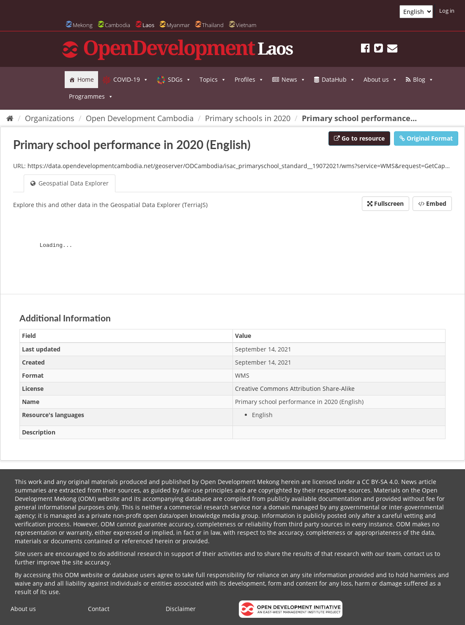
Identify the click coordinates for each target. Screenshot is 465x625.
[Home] (10, 118)
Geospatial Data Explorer (69, 183)
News (294, 79)
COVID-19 (130, 79)
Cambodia (117, 25)
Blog (423, 79)
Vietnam (246, 25)
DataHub (338, 79)
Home (85, 79)
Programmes (91, 96)
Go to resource (359, 138)
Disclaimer (181, 609)
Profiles (249, 79)
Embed (432, 203)
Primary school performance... (359, 118)
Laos (148, 25)
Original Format (426, 138)
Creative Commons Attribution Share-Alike (295, 388)
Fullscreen (385, 203)
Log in (446, 10)
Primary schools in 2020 (247, 118)
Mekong (83, 25)
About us (380, 79)
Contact (98, 609)
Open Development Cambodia (140, 118)
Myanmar (178, 25)
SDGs (179, 79)
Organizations (49, 118)
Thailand (213, 25)
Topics (213, 79)
